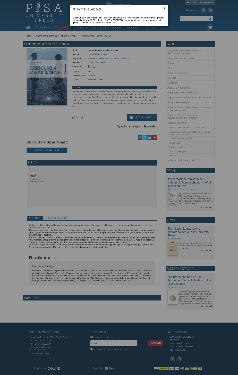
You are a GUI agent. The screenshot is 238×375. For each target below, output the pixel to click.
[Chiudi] (164, 8)
